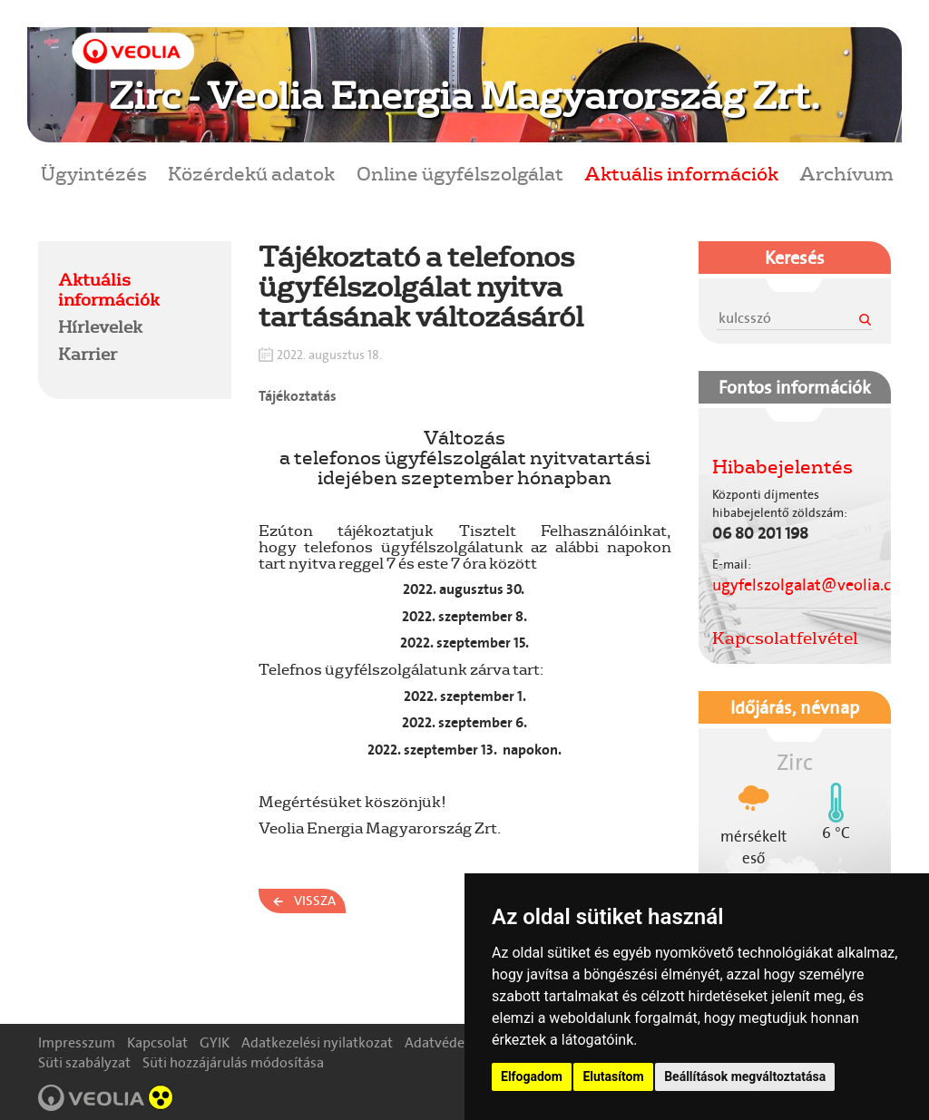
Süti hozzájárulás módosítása (233, 1062)
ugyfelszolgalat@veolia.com (813, 585)
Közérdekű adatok (251, 173)
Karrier (87, 353)
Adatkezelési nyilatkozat (317, 1042)
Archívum (846, 173)
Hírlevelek (100, 326)
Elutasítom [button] (612, 1076)
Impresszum (76, 1042)
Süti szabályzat (84, 1062)
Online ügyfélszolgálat (460, 173)
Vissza (315, 900)
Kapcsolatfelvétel (785, 637)
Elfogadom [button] (531, 1076)
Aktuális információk (681, 173)
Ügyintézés (94, 173)
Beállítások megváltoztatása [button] (745, 1076)
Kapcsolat (157, 1042)
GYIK (215, 1042)
